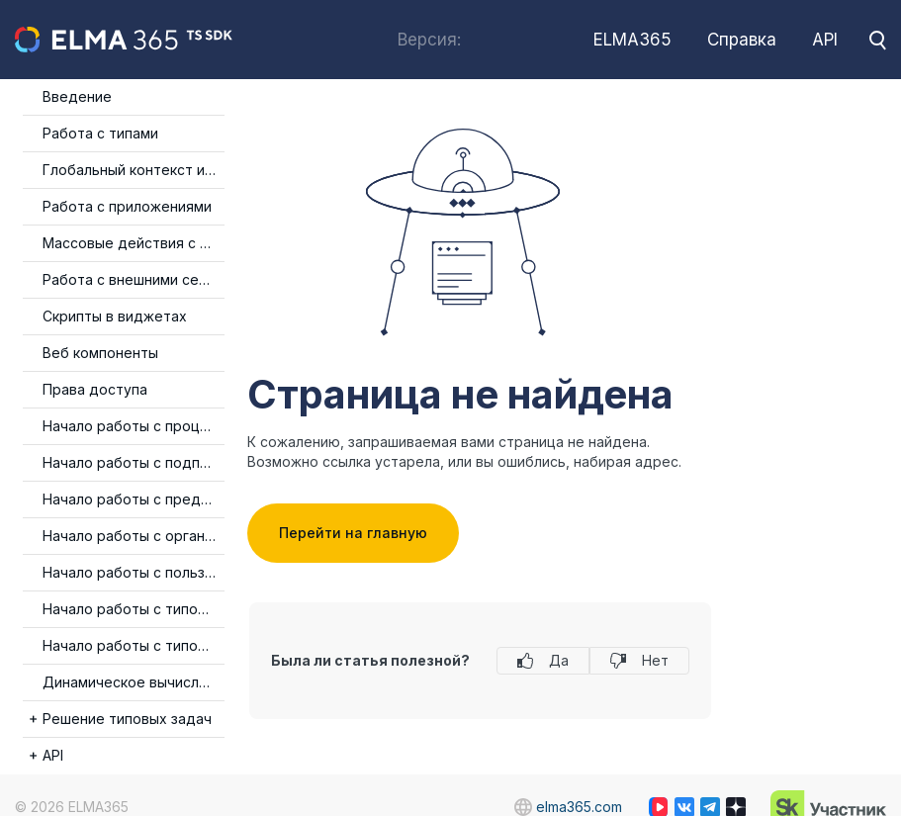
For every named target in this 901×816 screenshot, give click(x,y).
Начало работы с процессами (134, 425)
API (825, 39)
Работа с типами (100, 133)
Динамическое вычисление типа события (134, 682)
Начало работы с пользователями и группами (134, 572)
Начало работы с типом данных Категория (134, 645)
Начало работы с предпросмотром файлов (134, 499)
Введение (77, 96)
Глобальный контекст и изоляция (134, 169)
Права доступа (95, 389)
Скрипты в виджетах (115, 316)
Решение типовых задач (127, 718)
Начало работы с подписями (134, 462)
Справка (741, 39)
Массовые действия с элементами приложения (134, 242)
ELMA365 (632, 39)
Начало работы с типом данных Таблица (134, 608)
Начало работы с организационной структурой (134, 535)
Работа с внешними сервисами (134, 279)
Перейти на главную (353, 532)
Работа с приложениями (127, 206)
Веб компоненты (100, 352)
